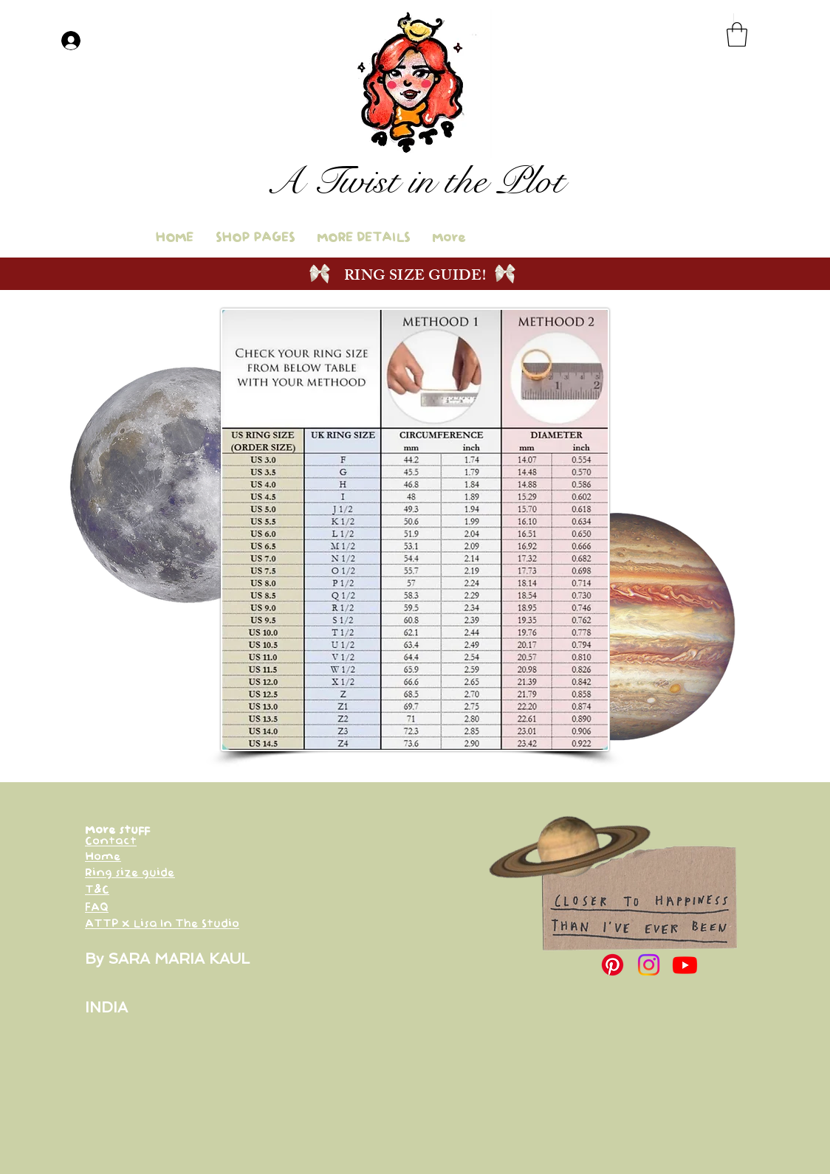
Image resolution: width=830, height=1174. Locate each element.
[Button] (417, 186)
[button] (737, 34)
